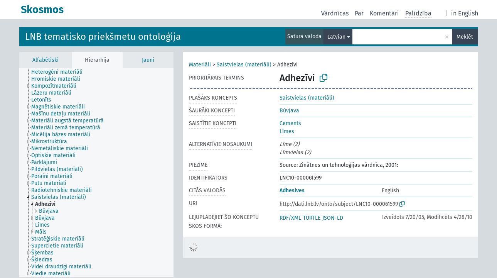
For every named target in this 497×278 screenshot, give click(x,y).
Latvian (336, 37)
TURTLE (311, 218)
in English (464, 13)
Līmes (287, 131)
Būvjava (289, 110)
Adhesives (292, 190)
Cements (290, 123)
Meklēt (465, 37)
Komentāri (384, 13)
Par (359, 13)
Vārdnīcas (335, 13)
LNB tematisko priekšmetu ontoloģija (103, 36)
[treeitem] (60, 72)
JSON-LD (332, 218)
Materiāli (200, 64)
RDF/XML (290, 218)
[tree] (96, 172)
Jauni (148, 60)
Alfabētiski (45, 60)
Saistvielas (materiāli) (244, 64)
